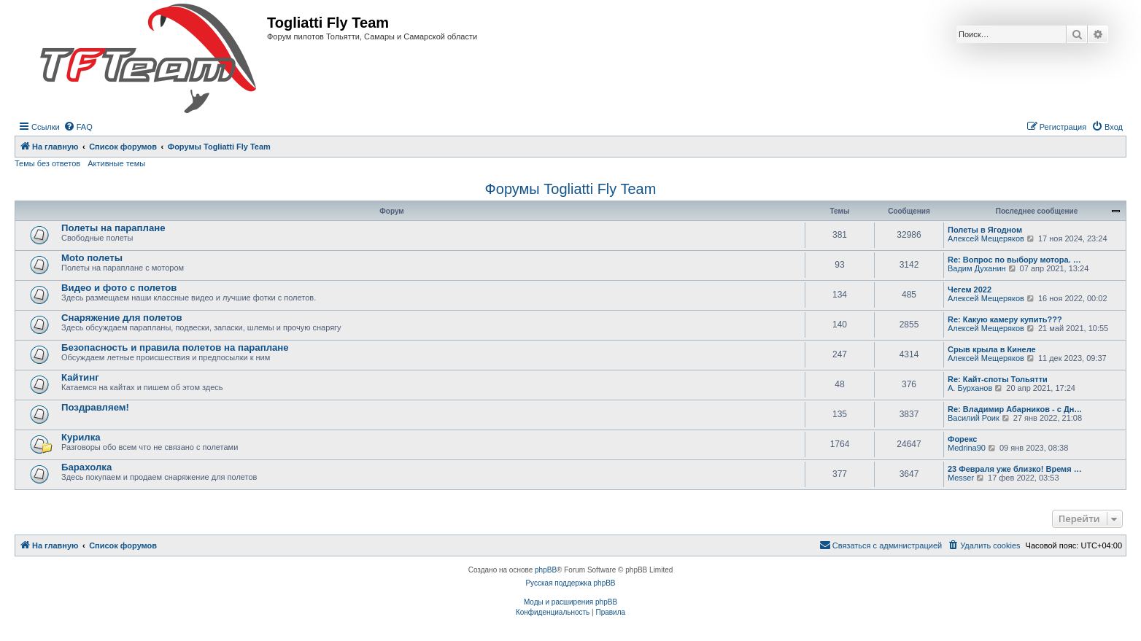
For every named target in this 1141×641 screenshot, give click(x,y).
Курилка (81, 437)
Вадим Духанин (977, 268)
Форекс (962, 439)
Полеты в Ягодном (985, 229)
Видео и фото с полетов (119, 287)
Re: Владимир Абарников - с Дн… (1015, 409)
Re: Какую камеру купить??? (1005, 319)
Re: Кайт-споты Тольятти (998, 379)
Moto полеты (92, 257)
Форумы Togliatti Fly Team (571, 189)
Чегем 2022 (969, 289)
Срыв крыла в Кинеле (992, 349)
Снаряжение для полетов (121, 317)
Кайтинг (80, 377)
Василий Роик (973, 417)
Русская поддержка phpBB (570, 583)
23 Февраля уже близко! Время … (1015, 469)
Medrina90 (967, 447)
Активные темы (116, 163)
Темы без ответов (47, 163)
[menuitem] (78, 127)
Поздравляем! (95, 407)
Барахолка (86, 467)
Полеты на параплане (113, 227)
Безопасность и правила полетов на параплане (175, 347)
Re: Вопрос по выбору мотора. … (1014, 259)
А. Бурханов (970, 388)
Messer (961, 477)
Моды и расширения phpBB (570, 602)
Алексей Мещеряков (986, 238)
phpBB (546, 570)
